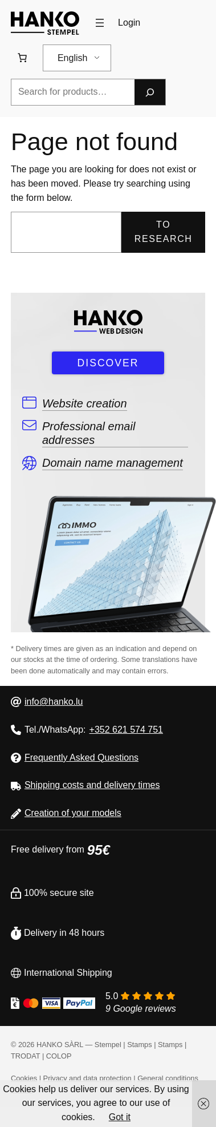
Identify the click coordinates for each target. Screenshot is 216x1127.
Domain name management (112, 463)
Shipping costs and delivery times (92, 785)
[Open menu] (100, 23)
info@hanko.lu (54, 701)
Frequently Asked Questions (81, 757)
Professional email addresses (88, 433)
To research (164, 232)
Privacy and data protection (87, 1078)
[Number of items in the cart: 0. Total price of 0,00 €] (22, 57)
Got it (120, 1117)
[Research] (150, 92)
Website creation (84, 403)
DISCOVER (108, 363)
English (72, 58)
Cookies (24, 1078)
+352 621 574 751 (126, 729)
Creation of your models (73, 813)
